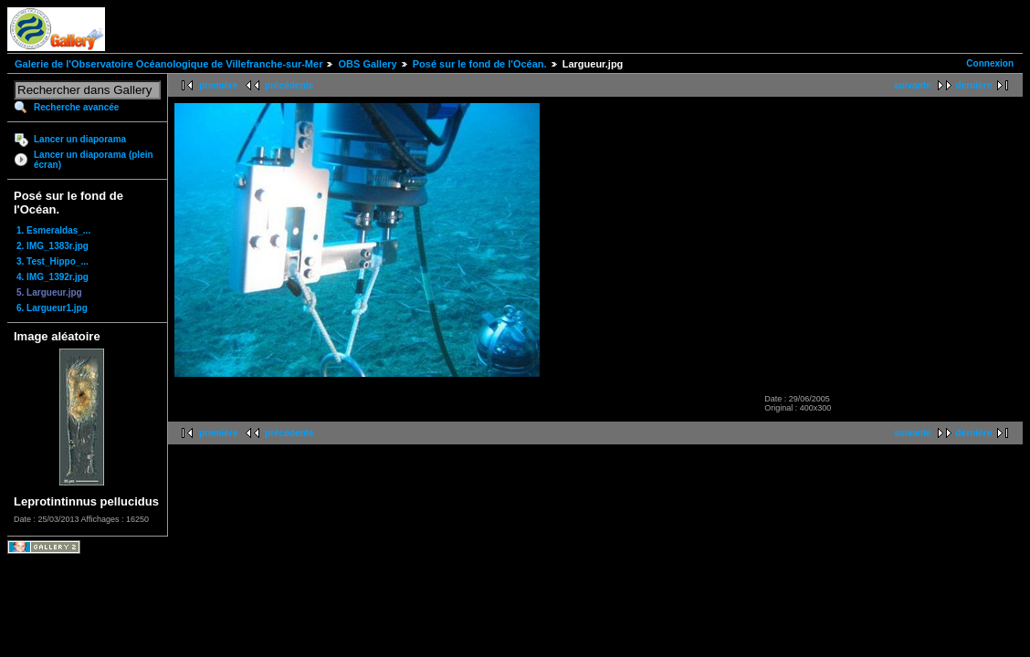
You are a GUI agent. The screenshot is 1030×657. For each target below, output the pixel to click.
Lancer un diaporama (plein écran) (93, 160)
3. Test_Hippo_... (52, 261)
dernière (974, 85)
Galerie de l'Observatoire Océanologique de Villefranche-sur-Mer (168, 63)
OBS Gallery (367, 63)
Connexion (990, 63)
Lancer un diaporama (80, 139)
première (218, 85)
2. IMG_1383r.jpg (52, 246)
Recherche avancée (76, 107)
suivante (912, 85)
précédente (289, 85)
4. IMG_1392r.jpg (52, 277)
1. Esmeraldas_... (53, 230)
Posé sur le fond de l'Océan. (480, 63)
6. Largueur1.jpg (52, 308)
